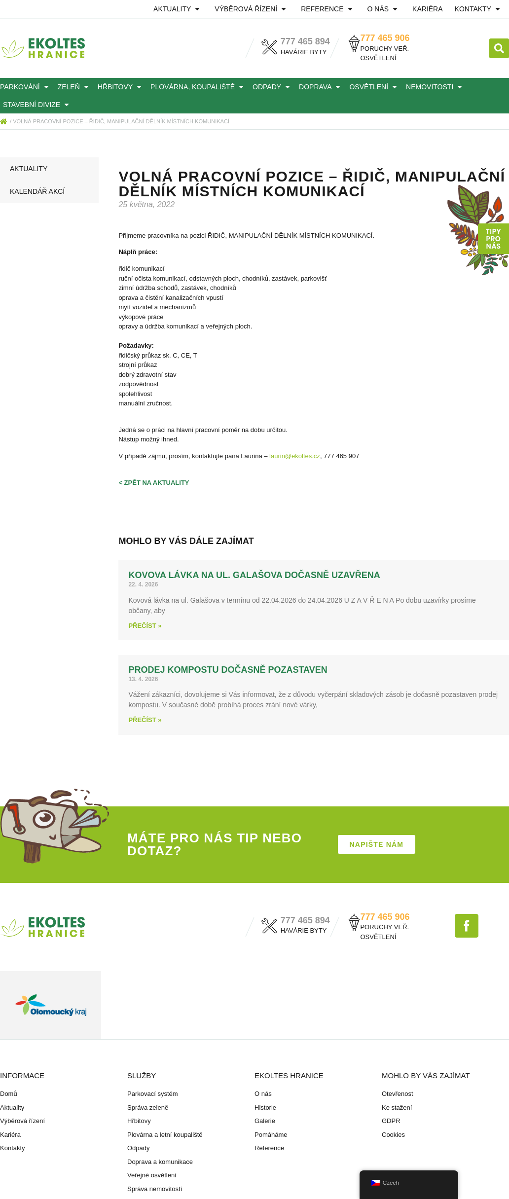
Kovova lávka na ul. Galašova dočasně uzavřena (254, 575)
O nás (384, 8)
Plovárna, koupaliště (198, 86)
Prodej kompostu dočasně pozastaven (227, 670)
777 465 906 (384, 38)
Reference (328, 8)
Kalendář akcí (37, 191)
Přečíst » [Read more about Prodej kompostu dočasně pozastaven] (144, 720)
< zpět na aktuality (153, 482)
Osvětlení (374, 86)
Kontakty (479, 8)
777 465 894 (305, 41)
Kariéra (427, 9)
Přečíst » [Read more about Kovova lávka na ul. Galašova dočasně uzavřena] (144, 625)
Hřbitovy (121, 86)
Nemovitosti (435, 86)
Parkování (26, 86)
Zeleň (75, 86)
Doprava (321, 86)
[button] (499, 48)
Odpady (273, 86)
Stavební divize (37, 104)
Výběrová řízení (252, 8)
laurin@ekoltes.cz (294, 456)
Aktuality (178, 8)
